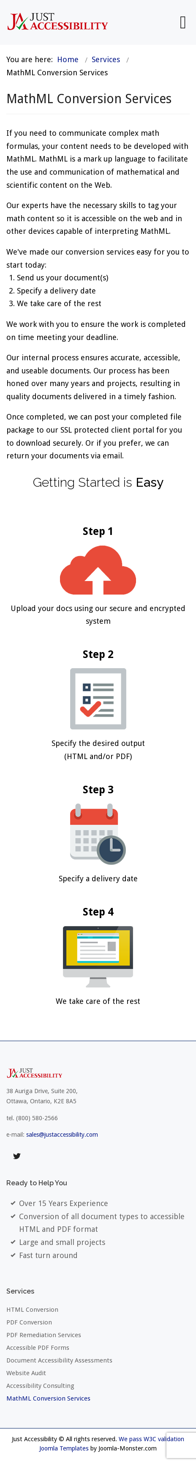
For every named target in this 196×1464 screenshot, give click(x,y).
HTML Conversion (32, 1309)
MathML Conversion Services (48, 1398)
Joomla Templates (64, 1448)
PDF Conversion (29, 1322)
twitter (17, 1156)
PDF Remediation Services (43, 1335)
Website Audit (26, 1373)
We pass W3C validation (151, 1439)
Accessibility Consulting (40, 1386)
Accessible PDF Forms (37, 1348)
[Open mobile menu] (183, 22)
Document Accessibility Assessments (59, 1360)
